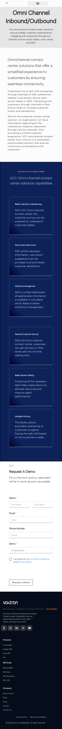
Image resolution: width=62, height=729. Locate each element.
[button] (38, 3)
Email (13, 513)
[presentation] (30, 577)
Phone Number (17, 528)
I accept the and (31, 560)
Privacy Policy (25, 561)
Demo (13, 543)
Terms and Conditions (37, 558)
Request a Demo (21, 582)
